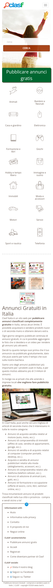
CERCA (26, 48)
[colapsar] (45, 5)
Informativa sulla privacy (23, 517)
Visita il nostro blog (21, 567)
